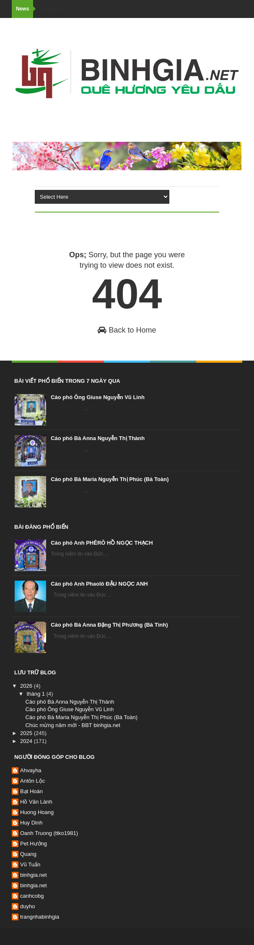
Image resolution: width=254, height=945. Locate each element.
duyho (27, 906)
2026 (27, 686)
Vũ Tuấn (30, 864)
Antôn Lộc (32, 781)
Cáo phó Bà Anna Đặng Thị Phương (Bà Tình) (109, 625)
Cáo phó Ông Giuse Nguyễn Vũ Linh (98, 397)
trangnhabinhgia (39, 917)
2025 (27, 733)
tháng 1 (37, 694)
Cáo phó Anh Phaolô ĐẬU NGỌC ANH (99, 584)
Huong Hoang (37, 812)
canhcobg (32, 896)
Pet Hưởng (33, 843)
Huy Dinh (31, 823)
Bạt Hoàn (31, 791)
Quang (28, 854)
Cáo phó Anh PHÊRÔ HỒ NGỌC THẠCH (102, 543)
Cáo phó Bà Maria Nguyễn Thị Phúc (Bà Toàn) (109, 479)
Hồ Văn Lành (36, 802)
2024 (27, 741)
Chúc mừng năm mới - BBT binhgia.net (72, 725)
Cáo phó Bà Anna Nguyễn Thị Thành (98, 438)
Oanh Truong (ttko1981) (49, 833)
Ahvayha (30, 770)
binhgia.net (33, 875)
